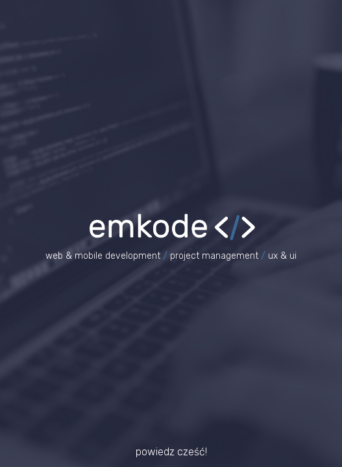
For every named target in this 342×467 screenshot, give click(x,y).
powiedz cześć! (171, 452)
